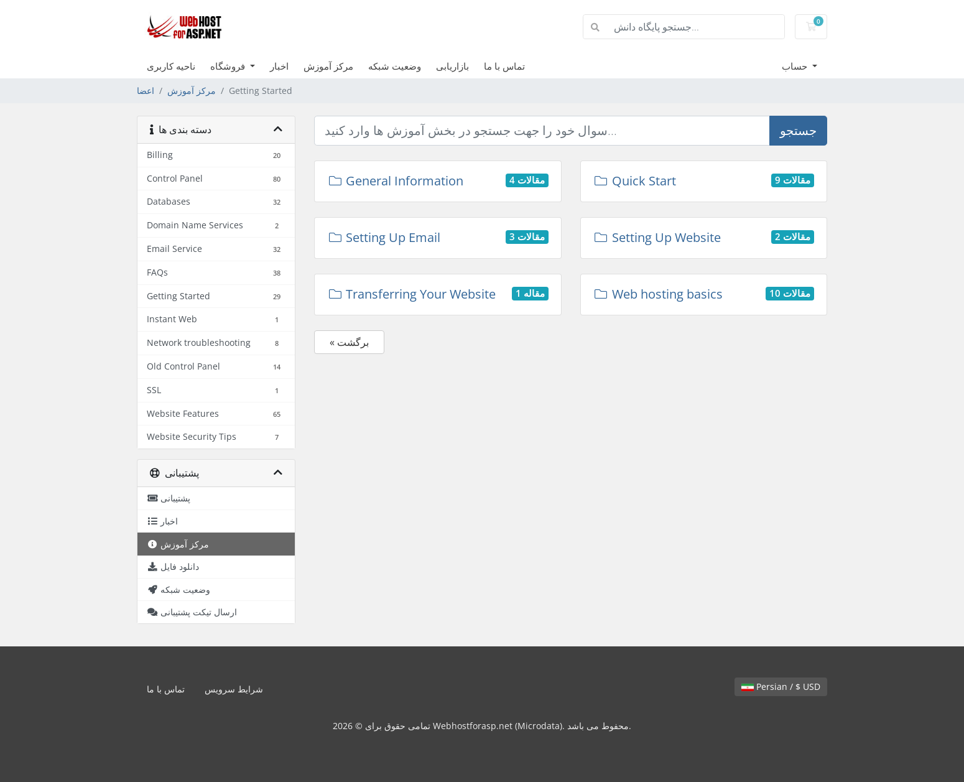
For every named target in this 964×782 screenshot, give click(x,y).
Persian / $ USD (780, 686)
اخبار (279, 66)
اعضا (145, 90)
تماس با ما (504, 66)
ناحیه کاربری (171, 66)
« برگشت (349, 342)
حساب (796, 66)
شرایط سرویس (234, 689)
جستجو (798, 130)
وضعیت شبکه (394, 66)
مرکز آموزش (328, 66)
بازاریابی (452, 66)
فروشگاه (229, 66)
